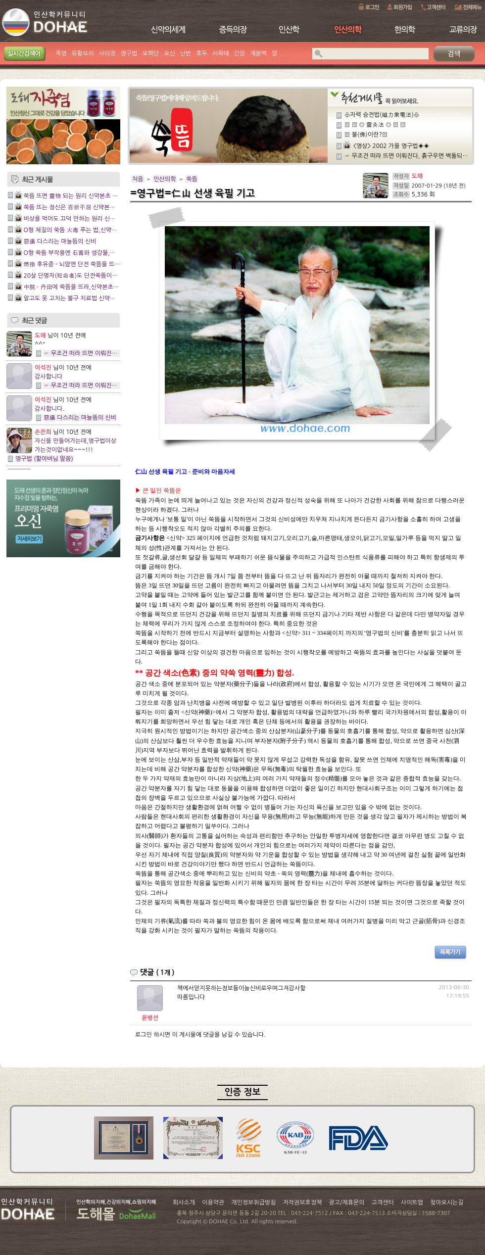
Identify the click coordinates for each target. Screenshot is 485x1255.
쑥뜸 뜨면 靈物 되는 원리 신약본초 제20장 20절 (84, 196)
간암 (239, 53)
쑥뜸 (191, 179)
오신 (169, 53)
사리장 (107, 53)
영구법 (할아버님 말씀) (44, 459)
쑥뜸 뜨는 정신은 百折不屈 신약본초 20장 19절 (83, 207)
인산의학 (164, 179)
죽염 (61, 53)
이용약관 (213, 1203)
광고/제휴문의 (346, 1203)
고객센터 (383, 1203)
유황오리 (83, 53)
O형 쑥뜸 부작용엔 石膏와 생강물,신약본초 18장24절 (91, 253)
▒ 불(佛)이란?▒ (366, 135)
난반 (186, 53)
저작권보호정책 (302, 1203)
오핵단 (150, 53)
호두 (201, 53)
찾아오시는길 (447, 1203)
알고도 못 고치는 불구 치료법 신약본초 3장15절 (84, 298)
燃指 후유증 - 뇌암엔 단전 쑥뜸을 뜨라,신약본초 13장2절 (95, 264)
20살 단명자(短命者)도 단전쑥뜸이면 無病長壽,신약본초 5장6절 (105, 276)
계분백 (258, 53)
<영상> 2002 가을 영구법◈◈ (391, 146)
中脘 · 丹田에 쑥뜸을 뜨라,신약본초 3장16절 (80, 287)
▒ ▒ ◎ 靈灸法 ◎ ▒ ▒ (375, 125)
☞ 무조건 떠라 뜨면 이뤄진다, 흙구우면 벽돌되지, (106, 353)
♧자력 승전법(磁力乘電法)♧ (381, 115)
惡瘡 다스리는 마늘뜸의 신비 (59, 241)
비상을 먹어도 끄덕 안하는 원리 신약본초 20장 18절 (89, 219)
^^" (40, 344)
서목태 (220, 53)
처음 (138, 179)
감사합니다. (49, 409)
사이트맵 (412, 1203)
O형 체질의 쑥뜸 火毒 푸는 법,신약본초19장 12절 (86, 230)
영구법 (129, 53)
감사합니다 (48, 377)
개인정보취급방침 (253, 1203)
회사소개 (184, 1203)
